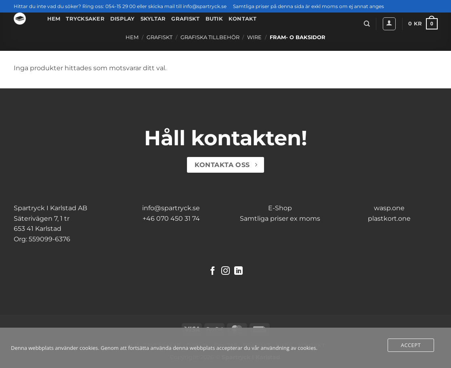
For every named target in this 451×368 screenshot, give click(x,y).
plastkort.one (389, 218)
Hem (54, 19)
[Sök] (367, 23)
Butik (214, 19)
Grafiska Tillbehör (209, 37)
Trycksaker (85, 19)
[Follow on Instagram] (225, 271)
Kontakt (243, 19)
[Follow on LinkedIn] (238, 271)
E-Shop (280, 208)
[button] (389, 23)
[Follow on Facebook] (212, 271)
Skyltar (153, 19)
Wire (254, 37)
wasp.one (389, 208)
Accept (411, 345)
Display (122, 19)
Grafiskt (185, 19)
